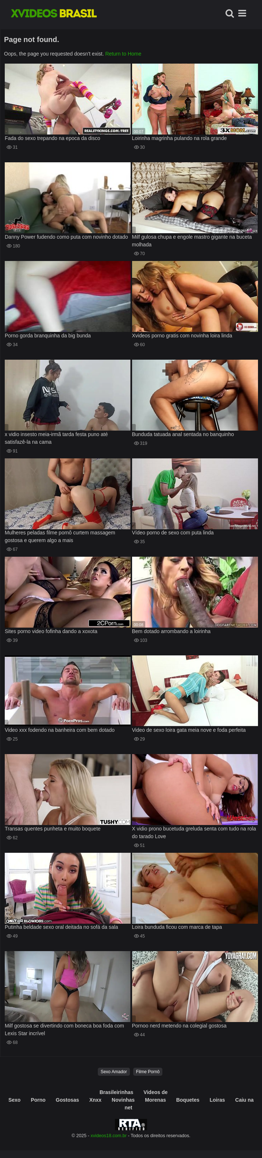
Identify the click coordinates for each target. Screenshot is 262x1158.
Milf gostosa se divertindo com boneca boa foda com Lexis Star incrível (64, 1029)
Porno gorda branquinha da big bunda (48, 335)
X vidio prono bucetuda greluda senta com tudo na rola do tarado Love (194, 832)
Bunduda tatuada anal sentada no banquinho (183, 434)
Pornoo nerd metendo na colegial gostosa (179, 1026)
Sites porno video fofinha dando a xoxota (51, 631)
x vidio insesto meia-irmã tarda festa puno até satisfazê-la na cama (56, 438)
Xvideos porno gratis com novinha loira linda (182, 335)
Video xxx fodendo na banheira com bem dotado (60, 730)
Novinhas (123, 1100)
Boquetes (188, 1100)
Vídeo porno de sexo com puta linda (173, 533)
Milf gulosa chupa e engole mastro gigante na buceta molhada (192, 240)
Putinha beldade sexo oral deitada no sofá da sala (61, 927)
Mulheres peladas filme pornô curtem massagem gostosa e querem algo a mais (60, 536)
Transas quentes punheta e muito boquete (53, 829)
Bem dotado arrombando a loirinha (171, 631)
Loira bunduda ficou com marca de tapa (177, 927)
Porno (38, 1100)
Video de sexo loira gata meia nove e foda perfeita (189, 730)
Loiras (217, 1100)
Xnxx (95, 1100)
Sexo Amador (114, 1071)
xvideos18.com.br (108, 1135)
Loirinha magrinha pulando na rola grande (179, 138)
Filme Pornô (148, 1071)
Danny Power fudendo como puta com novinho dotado (66, 237)
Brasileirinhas (117, 1092)
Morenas (155, 1100)
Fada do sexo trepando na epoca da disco (52, 138)
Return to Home (123, 54)
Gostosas (67, 1100)
